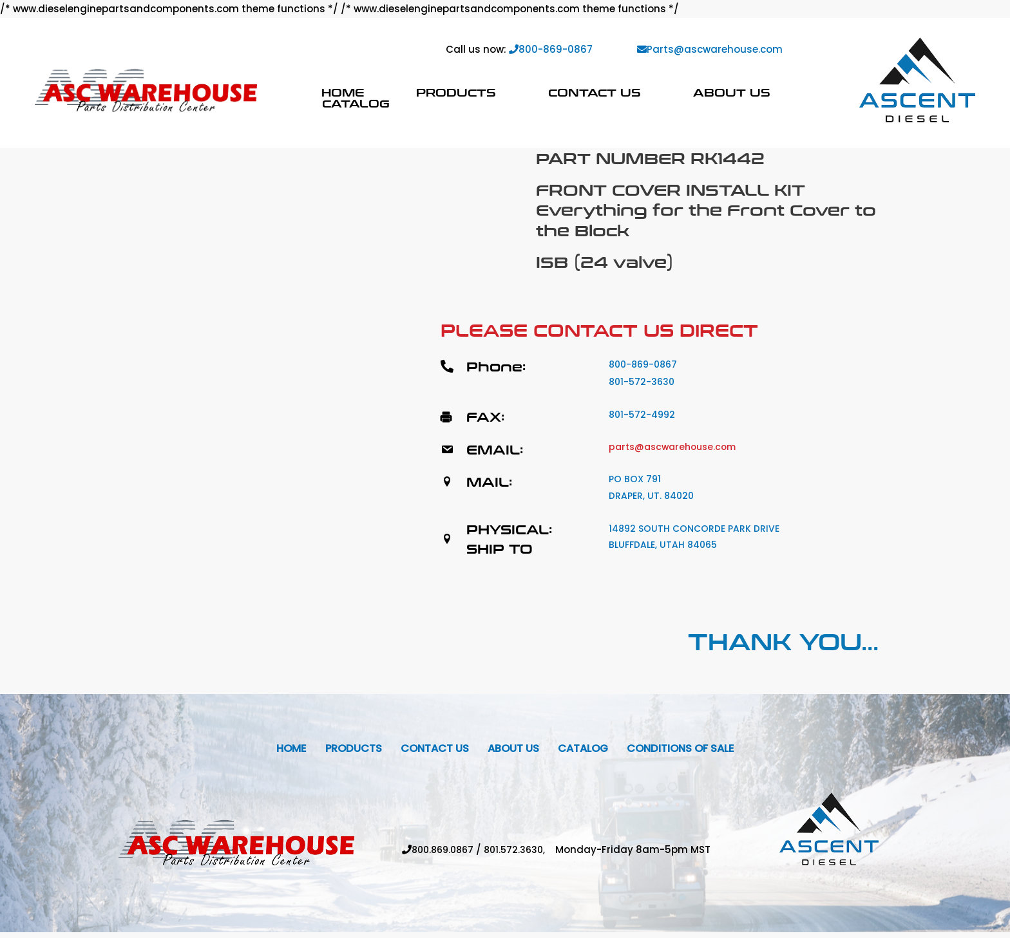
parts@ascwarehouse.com (677, 446)
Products (456, 92)
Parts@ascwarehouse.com (710, 49)
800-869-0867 (551, 49)
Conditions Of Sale (696, 752)
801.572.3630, (522, 855)
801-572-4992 (644, 414)
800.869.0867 (441, 855)
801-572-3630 (643, 381)
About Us (731, 92)
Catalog (356, 103)
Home (342, 92)
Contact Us (594, 92)
